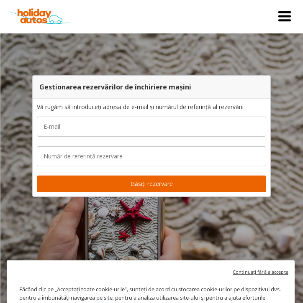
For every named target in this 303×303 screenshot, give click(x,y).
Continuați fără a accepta (260, 278)
